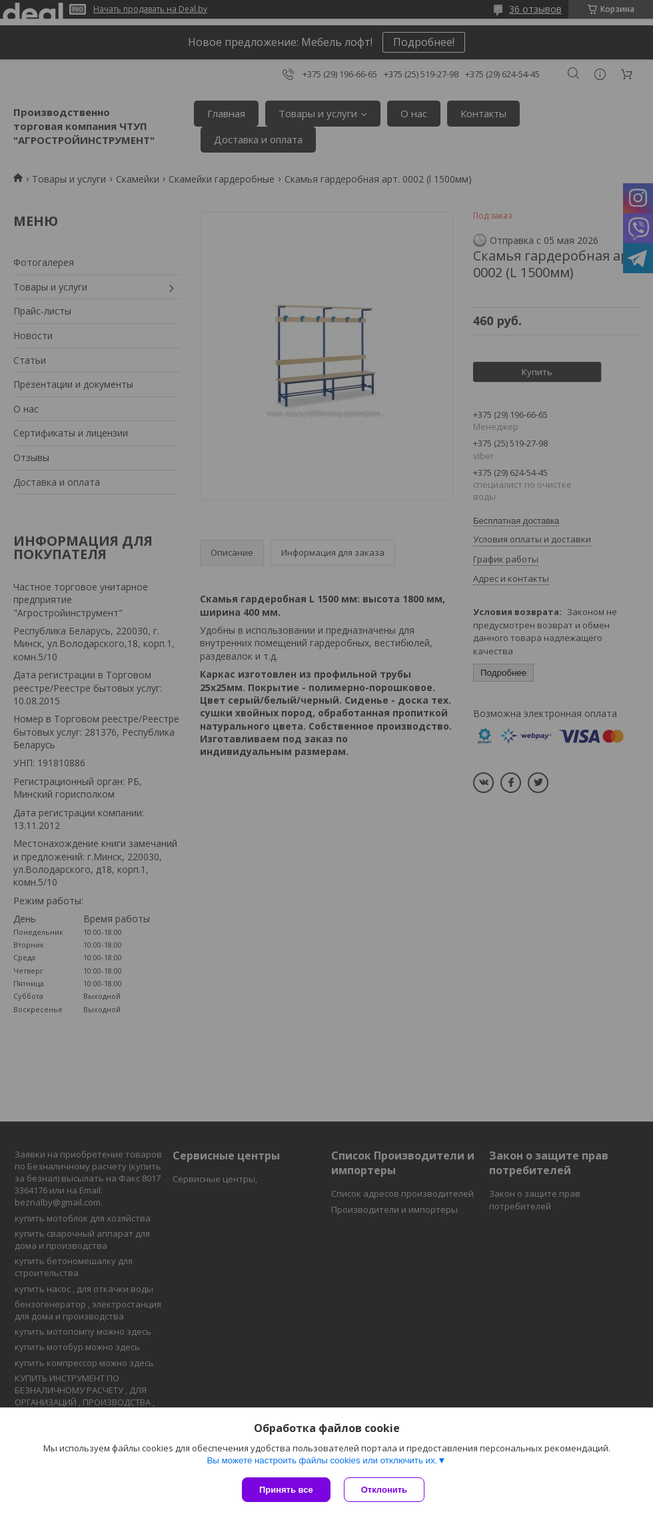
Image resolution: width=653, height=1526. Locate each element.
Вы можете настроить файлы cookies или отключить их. (322, 1460)
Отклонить (384, 1490)
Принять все (286, 1490)
